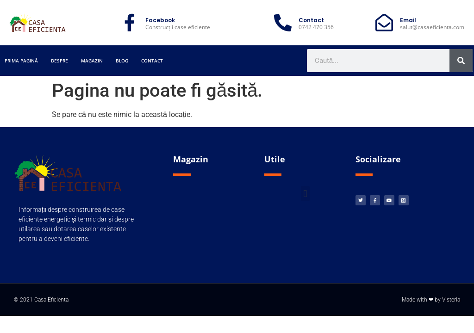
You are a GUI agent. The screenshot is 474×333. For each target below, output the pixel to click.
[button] (305, 193)
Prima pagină (21, 60)
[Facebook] (129, 22)
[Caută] (461, 60)
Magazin (92, 60)
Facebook (160, 20)
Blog (122, 60)
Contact (152, 60)
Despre (59, 60)
